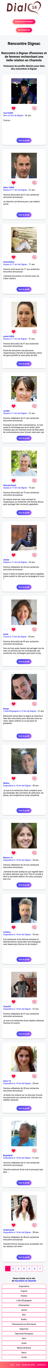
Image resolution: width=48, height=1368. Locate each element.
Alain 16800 (8, 187)
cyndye (6, 411)
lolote (5, 634)
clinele (6, 560)
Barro (24, 1352)
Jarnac (24, 1310)
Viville (24, 1357)
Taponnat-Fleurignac (24, 1333)
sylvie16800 (8, 336)
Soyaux (24, 1296)
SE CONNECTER (24, 30)
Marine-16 (8, 857)
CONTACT (41, 1365)
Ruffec (24, 1319)
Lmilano (6, 932)
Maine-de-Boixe (24, 1348)
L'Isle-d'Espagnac (24, 1300)
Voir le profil (23, 140)
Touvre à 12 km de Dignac (15, 636)
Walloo (6, 783)
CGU (18, 1365)
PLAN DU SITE (28, 1365)
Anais (23, 1343)
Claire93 (7, 1006)
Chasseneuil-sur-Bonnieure (24, 1324)
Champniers (24, 1305)
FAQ (12, 1365)
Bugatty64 (8, 1155)
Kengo (6, 708)
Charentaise (8, 262)
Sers (24, 1338)
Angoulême (24, 1286)
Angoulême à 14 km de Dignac (17, 785)
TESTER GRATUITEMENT (24, 22)
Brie (24, 1315)
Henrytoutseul (9, 485)
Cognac (23, 1291)
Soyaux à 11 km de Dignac (15, 190)
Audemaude (8, 1230)
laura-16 (7, 1081)
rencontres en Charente (25, 1281)
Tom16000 (8, 113)
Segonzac (24, 1329)
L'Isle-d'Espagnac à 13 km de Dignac (19, 711)
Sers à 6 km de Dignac (13, 115)
